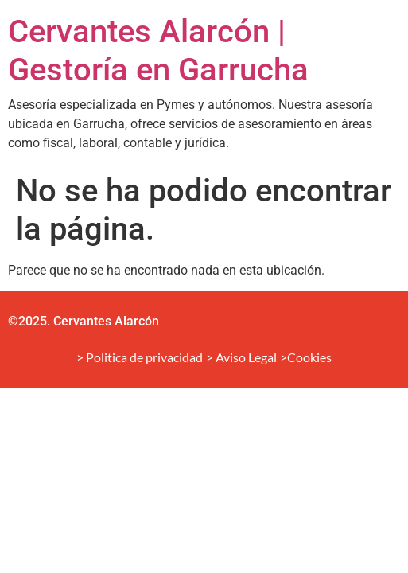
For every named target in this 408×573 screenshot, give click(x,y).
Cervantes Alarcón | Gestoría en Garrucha (158, 50)
